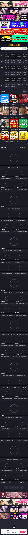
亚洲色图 (13, 72)
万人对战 (19, 54)
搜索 (25, 48)
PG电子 (7, 54)
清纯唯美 (13, 74)
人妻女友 (19, 78)
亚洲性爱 (7, 66)
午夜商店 (13, 84)
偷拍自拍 (13, 66)
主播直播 (19, 63)
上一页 (11, 487)
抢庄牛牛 (25, 57)
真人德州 (13, 54)
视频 (2, 61)
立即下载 (23, 531)
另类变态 (25, 68)
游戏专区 (25, 54)
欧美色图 (19, 72)
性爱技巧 (25, 80)
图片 (2, 73)
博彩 (2, 55)
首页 (6, 487)
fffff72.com (14, 45)
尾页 (22, 487)
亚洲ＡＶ (7, 60)
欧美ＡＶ (19, 60)
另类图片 (25, 74)
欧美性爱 (25, 66)
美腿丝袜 (7, 74)
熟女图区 (19, 74)
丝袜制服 (13, 63)
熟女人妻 (7, 63)
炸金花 (12, 57)
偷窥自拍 (7, 72)
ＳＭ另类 (25, 63)
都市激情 (7, 78)
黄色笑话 (19, 80)
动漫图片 (25, 72)
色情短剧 (13, 86)
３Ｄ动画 (25, 60)
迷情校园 (7, 80)
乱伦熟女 (19, 68)
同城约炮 (7, 84)
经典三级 (13, 68)
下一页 (16, 487)
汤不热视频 (25, 84)
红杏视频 (7, 86)
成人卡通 (19, 66)
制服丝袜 (7, 68)
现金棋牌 (19, 57)
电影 (2, 67)
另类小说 (13, 80)
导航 (2, 85)
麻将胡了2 (7, 57)
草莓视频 (19, 84)
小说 (2, 79)
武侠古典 (25, 78)
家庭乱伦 (13, 78)
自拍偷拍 (13, 60)
